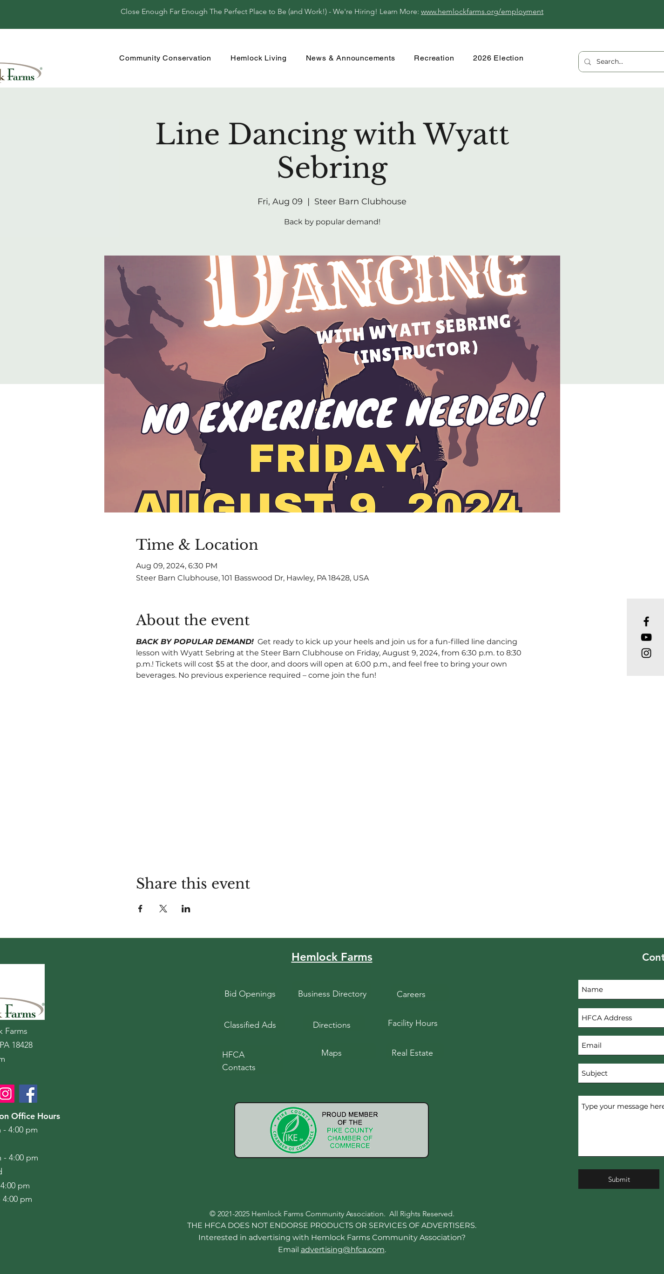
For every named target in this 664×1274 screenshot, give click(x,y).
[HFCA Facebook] (28, 1094)
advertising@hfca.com (343, 1249)
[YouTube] (646, 637)
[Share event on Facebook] (140, 908)
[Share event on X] (163, 908)
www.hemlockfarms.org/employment (482, 11)
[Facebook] (646, 621)
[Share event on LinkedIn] (186, 908)
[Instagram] (646, 653)
